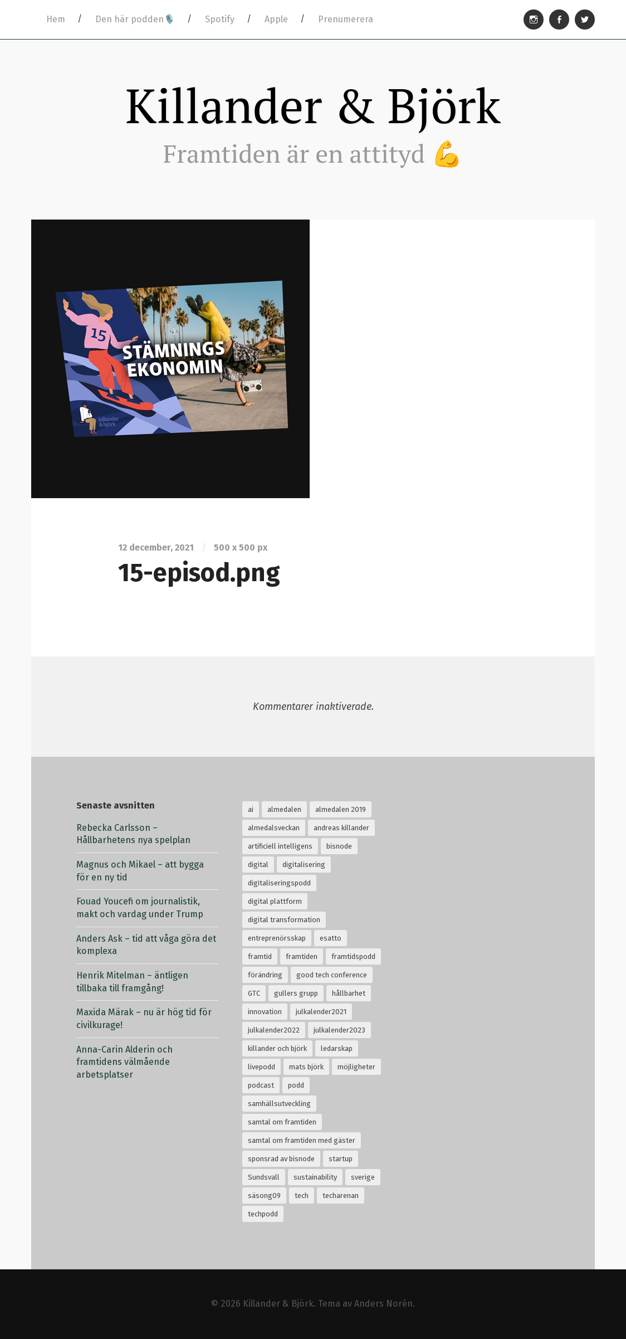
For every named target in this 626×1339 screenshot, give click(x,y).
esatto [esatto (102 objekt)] (330, 938)
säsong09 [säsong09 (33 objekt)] (264, 1195)
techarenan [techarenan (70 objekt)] (340, 1195)
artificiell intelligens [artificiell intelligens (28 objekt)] (280, 846)
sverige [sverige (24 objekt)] (363, 1177)
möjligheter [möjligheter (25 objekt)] (356, 1067)
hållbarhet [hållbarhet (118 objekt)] (348, 993)
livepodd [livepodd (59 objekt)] (261, 1067)
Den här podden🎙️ (135, 19)
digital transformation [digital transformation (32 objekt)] (284, 920)
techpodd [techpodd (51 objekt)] (263, 1214)
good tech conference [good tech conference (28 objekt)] (331, 975)
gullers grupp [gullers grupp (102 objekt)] (296, 993)
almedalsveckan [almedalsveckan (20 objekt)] (274, 828)
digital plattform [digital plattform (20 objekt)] (275, 901)
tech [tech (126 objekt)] (302, 1195)
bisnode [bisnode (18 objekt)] (339, 846)
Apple (276, 19)
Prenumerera (345, 19)
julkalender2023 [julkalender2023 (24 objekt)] (339, 1030)
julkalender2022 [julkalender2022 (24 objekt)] (274, 1030)
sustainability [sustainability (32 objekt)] (315, 1177)
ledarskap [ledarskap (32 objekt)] (337, 1048)
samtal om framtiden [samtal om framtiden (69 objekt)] (282, 1122)
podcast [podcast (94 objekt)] (261, 1085)
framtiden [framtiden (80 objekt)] (301, 956)
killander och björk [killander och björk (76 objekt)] (277, 1048)
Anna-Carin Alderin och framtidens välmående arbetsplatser (124, 1062)
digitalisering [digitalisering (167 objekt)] (303, 864)
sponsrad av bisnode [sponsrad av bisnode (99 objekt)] (281, 1159)
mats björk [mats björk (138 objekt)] (306, 1067)
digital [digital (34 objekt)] (258, 864)
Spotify (219, 19)
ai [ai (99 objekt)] (250, 809)
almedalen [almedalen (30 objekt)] (284, 809)
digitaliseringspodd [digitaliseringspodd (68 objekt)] (279, 883)
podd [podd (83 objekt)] (296, 1085)
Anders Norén (383, 1303)
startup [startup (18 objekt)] (341, 1159)
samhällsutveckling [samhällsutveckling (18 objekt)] (279, 1103)
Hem (55, 19)
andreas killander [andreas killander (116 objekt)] (341, 828)
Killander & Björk (313, 105)
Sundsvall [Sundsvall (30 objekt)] (264, 1177)
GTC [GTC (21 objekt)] (254, 993)
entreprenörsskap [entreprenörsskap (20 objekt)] (277, 938)
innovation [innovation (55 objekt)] (265, 1011)
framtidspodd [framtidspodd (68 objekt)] (353, 956)
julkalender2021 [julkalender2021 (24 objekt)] (321, 1011)
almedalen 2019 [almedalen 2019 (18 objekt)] (340, 809)
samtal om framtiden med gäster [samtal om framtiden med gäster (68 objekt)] (301, 1140)
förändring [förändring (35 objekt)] (265, 975)
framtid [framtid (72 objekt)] (260, 956)
